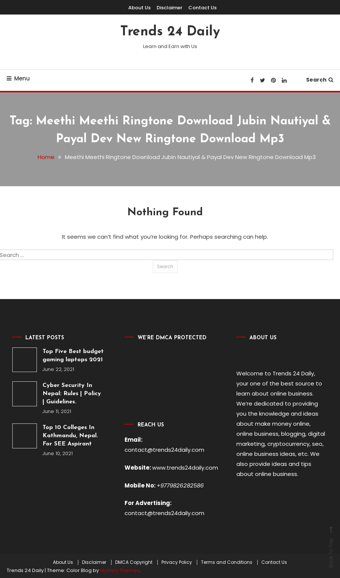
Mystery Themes (119, 569)
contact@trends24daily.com (164, 449)
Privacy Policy (176, 560)
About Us (139, 7)
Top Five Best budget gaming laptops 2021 (73, 355)
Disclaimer (169, 7)
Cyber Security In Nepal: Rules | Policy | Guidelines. (71, 393)
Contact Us (202, 7)
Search (319, 79)
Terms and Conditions (226, 560)
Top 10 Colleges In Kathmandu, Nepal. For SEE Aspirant (70, 436)
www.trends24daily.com (185, 467)
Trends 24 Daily (170, 32)
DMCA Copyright (133, 560)
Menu (18, 78)
